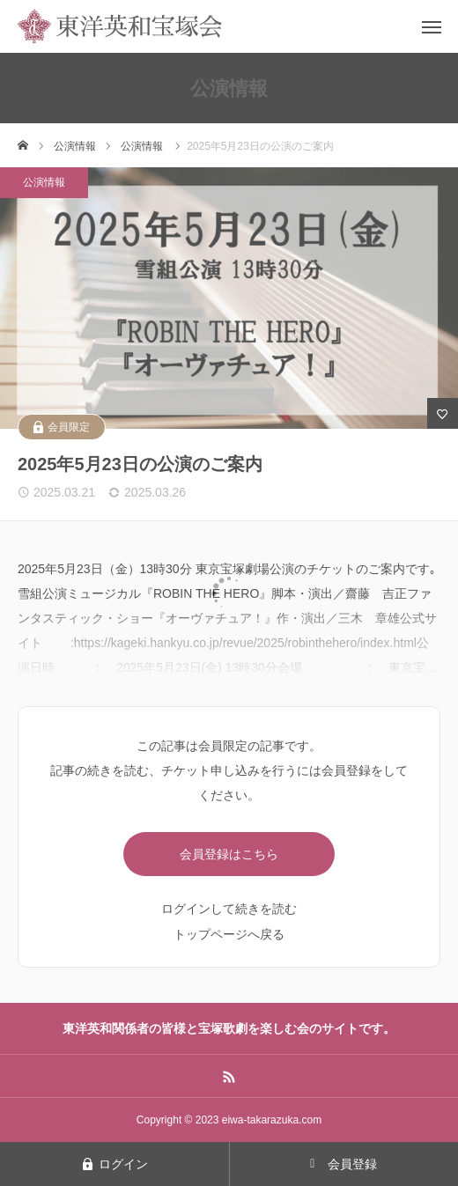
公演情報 (44, 182)
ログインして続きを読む (229, 908)
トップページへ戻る (229, 934)
